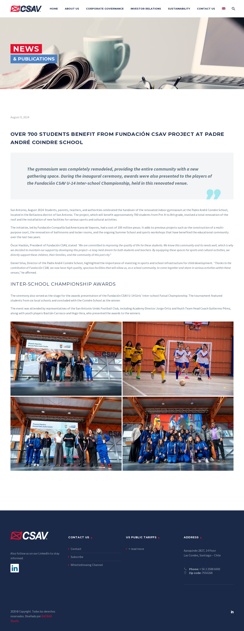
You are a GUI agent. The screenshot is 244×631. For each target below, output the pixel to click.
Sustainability (179, 8)
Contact (76, 549)
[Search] (233, 8)
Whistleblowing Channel (87, 565)
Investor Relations (146, 8)
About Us (72, 8)
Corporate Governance (105, 8)
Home (54, 8)
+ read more (136, 549)
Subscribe (77, 557)
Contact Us (206, 8)
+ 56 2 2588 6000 (209, 569)
